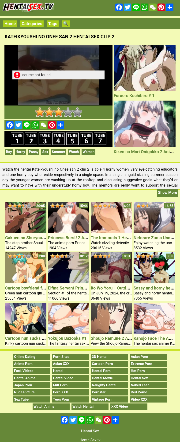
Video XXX (139, 399)
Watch (74, 152)
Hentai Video (63, 378)
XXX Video (119, 406)
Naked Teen (140, 385)
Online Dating (24, 357)
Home (10, 23)
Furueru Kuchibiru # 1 (134, 95)
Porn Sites (61, 357)
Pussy (33, 152)
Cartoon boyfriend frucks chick (34, 288)
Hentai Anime (24, 378)
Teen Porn (61, 399)
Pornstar (98, 392)
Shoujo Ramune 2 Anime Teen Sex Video (129, 338)
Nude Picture (24, 392)
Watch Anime (44, 406)
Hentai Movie (102, 378)
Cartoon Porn (102, 364)
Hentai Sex (139, 378)
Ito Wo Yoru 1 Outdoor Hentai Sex (122, 288)
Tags (52, 23)
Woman (88, 152)
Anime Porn (23, 364)
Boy (9, 152)
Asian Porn (139, 357)
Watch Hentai (83, 406)
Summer (58, 152)
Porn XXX (60, 392)
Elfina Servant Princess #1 (73, 288)
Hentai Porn (101, 371)
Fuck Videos (24, 371)
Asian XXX (61, 364)
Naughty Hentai (104, 385)
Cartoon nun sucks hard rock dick (37, 338)
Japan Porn (23, 385)
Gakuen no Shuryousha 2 (28, 237)
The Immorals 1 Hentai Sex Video (122, 237)
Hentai (58, 371)
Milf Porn (60, 385)
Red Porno (139, 392)
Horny (20, 152)
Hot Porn (138, 371)
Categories (32, 23)
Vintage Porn (102, 399)
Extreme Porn (141, 364)
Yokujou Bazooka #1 (67, 338)
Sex (45, 152)
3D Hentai (99, 357)
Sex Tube (21, 399)
